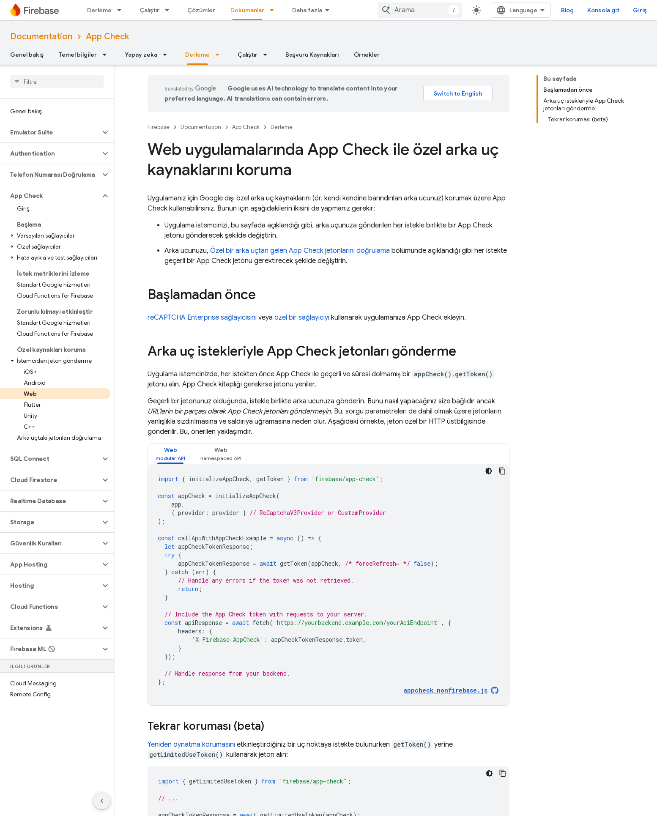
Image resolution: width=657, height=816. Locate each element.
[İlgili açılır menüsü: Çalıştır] (169, 10)
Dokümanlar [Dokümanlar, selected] (247, 10)
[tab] (170, 454)
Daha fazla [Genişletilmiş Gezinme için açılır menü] (307, 10)
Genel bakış (27, 54)
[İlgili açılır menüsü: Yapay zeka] (167, 54)
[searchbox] (57, 81)
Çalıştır (149, 10)
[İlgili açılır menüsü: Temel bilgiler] (107, 54)
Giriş (640, 10)
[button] (50, 132)
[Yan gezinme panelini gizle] (101, 800)
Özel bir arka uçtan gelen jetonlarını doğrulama (300, 250)
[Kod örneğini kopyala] (502, 471)
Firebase (159, 127)
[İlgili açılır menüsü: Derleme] (122, 10)
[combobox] (420, 10)
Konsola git (603, 10)
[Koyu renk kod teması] (488, 471)
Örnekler (367, 54)
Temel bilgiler (78, 54)
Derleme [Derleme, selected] (197, 54)
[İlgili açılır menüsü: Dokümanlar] (274, 10)
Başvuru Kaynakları (312, 54)
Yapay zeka (141, 54)
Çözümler (201, 10)
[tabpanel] (328, 584)
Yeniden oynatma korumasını (191, 744)
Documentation (41, 36)
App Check (107, 36)
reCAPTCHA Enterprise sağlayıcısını (202, 317)
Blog (567, 10)
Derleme (99, 10)
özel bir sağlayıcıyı (301, 317)
